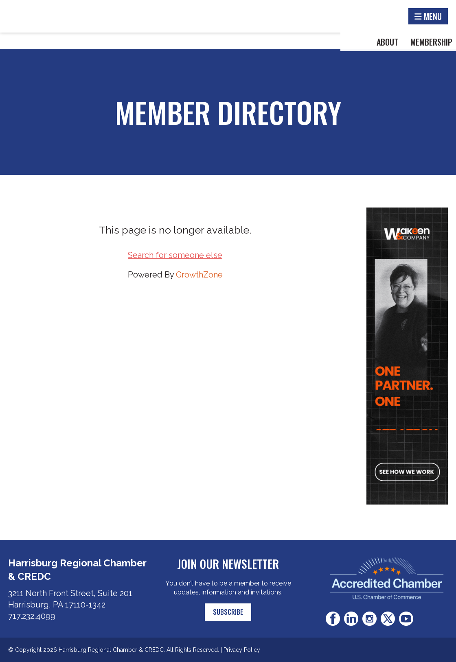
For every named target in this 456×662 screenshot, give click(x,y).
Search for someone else (175, 255)
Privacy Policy (242, 650)
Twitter (388, 619)
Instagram (369, 619)
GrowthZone (199, 275)
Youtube (406, 619)
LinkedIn (351, 619)
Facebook (333, 619)
